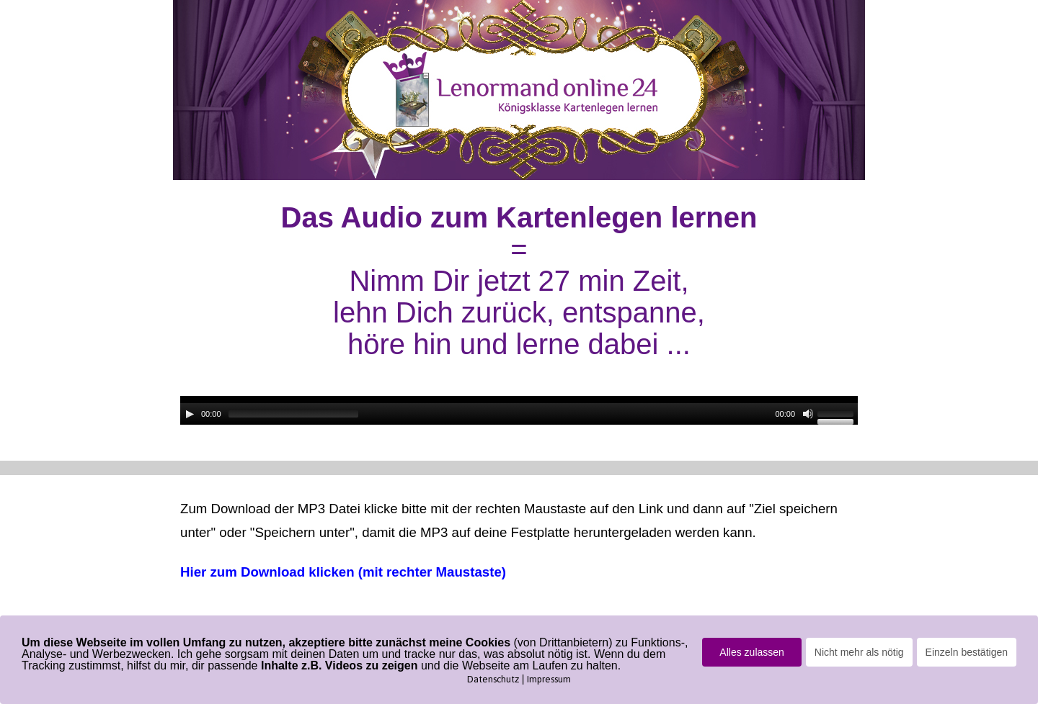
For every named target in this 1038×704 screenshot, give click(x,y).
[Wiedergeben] (189, 414)
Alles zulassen (751, 652)
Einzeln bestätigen (967, 652)
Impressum (549, 679)
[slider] (293, 414)
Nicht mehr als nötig (859, 652)
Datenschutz (493, 679)
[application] (519, 410)
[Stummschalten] (808, 414)
